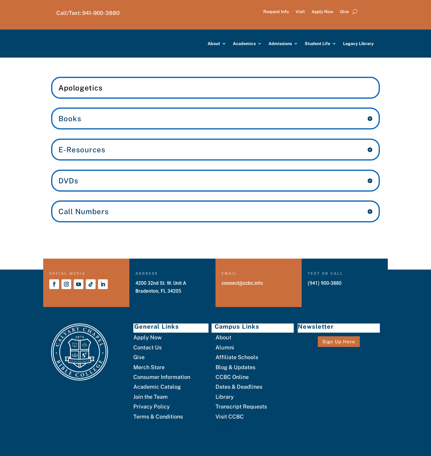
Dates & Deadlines (239, 387)
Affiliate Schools (237, 357)
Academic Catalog (157, 387)
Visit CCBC (230, 416)
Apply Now (322, 11)
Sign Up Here (338, 341)
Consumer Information (161, 377)
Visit (300, 11)
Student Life (317, 43)
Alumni (225, 347)
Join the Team (150, 397)
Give (344, 11)
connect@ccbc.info (242, 283)
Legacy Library (358, 43)
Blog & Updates (235, 367)
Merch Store (149, 367)
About (214, 43)
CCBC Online (232, 377)
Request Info (276, 11)
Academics (244, 43)
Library (225, 397)
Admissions (280, 43)
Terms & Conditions (158, 416)
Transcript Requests (241, 406)
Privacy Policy (151, 406)
